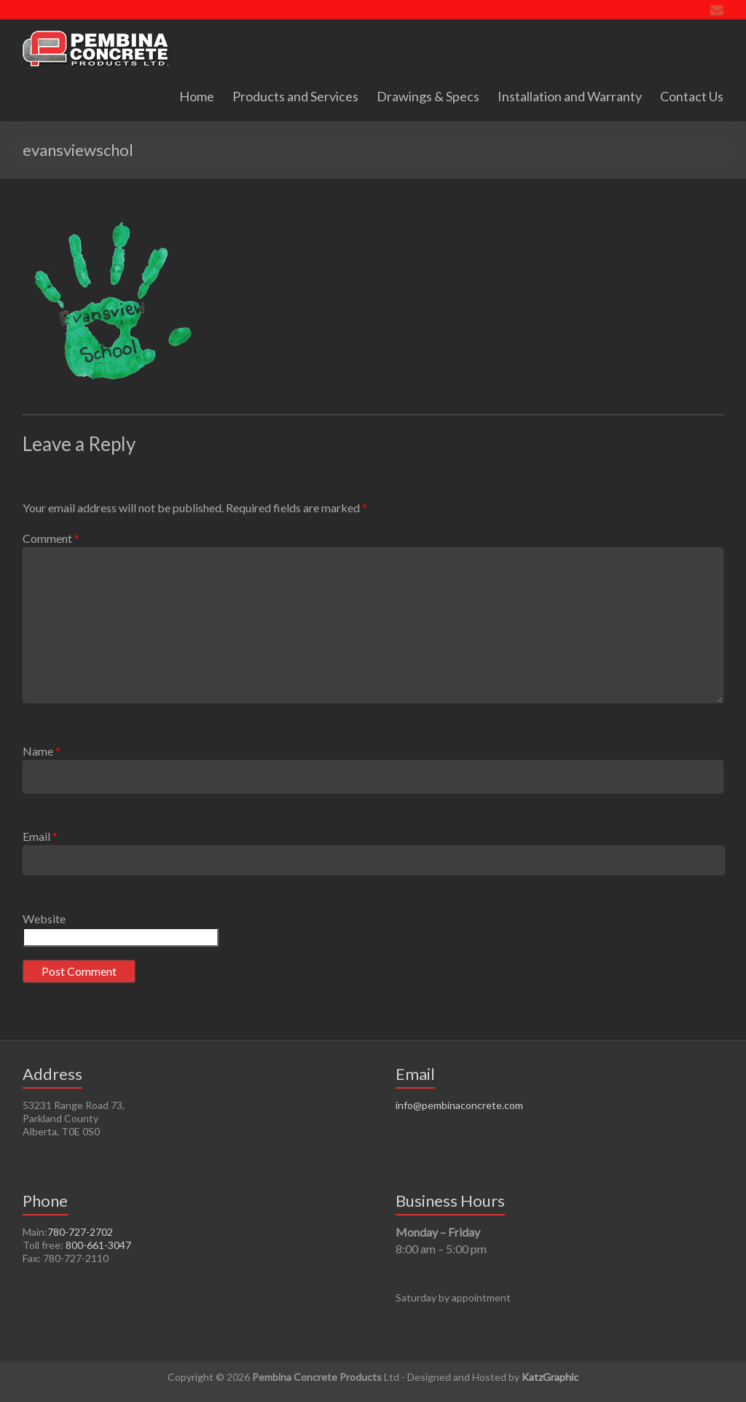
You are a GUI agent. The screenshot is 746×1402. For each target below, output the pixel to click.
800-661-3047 (98, 1245)
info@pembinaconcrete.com (459, 1105)
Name (41, 751)
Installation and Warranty (570, 96)
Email (40, 836)
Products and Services (295, 96)
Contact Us (691, 96)
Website (44, 918)
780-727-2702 (80, 1232)
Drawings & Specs (428, 96)
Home (196, 96)
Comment (51, 538)
